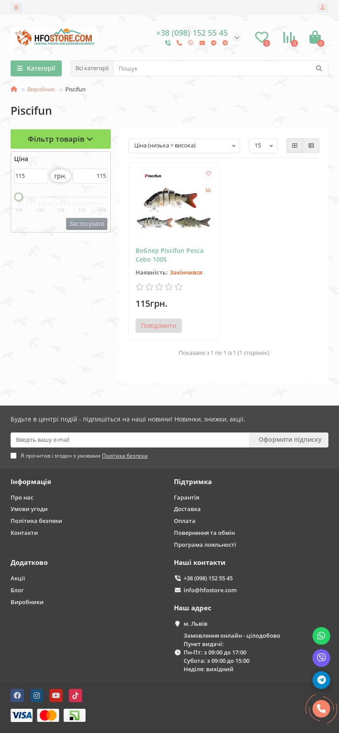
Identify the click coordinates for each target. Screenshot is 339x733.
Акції (18, 578)
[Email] (130, 439)
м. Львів (195, 624)
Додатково (29, 562)
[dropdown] (16, 7)
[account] (322, 7)
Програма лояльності (205, 545)
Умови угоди (29, 509)
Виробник (41, 89)
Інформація (31, 481)
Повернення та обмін (204, 533)
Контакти (24, 533)
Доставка (187, 509)
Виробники (27, 602)
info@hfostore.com (210, 590)
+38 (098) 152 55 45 (208, 578)
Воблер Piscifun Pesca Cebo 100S (169, 254)
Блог (17, 590)
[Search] (220, 68)
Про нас (22, 497)
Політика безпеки (36, 521)
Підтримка (193, 481)
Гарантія (186, 497)
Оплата (185, 521)
